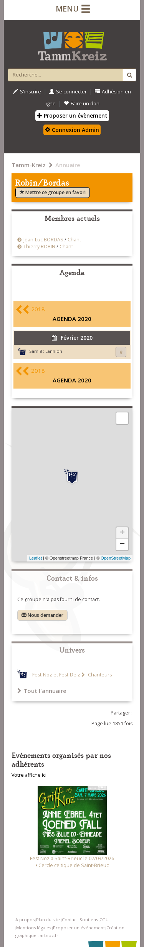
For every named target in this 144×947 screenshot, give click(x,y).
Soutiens (88, 919)
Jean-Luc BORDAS (43, 239)
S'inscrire (27, 91)
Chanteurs (99, 674)
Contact (70, 919)
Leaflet (35, 558)
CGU (104, 919)
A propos (25, 919)
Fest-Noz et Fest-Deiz (56, 674)
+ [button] (122, 533)
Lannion (53, 351)
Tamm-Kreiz (29, 165)
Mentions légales (33, 927)
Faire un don (81, 103)
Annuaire (67, 165)
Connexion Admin (72, 129)
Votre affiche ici (29, 775)
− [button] (122, 544)
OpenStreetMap (116, 558)
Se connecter (68, 91)
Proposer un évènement (72, 115)
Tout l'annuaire (41, 690)
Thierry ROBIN (39, 246)
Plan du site (48, 919)
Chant (74, 239)
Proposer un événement (79, 927)
